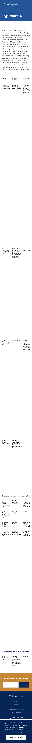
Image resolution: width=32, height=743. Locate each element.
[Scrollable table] (16, 371)
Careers (16, 704)
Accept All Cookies (16, 737)
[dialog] (16, 731)
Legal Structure (16, 712)
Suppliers (16, 706)
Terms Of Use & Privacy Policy (16, 709)
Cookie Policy (18, 732)
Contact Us (16, 701)
